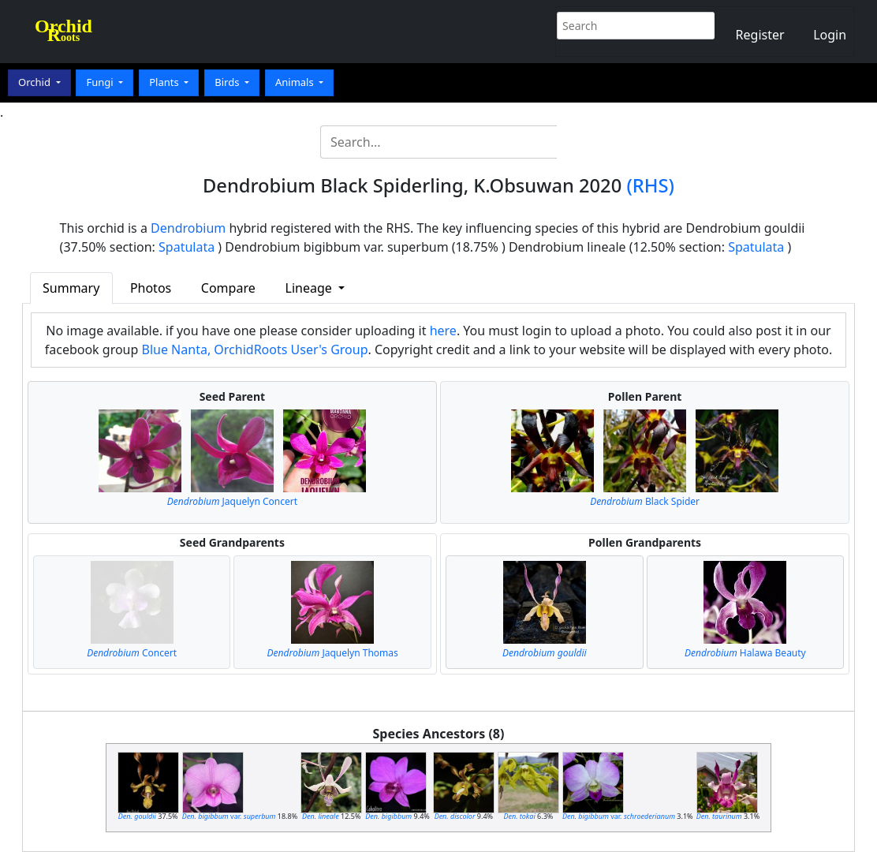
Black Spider (645, 501)
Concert (132, 653)
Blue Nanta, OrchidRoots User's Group (255, 349)
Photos (150, 288)
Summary (71, 288)
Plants (165, 82)
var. (229, 816)
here (443, 330)
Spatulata (187, 247)
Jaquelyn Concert (232, 501)
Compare (228, 288)
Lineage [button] (310, 288)
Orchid (35, 82)
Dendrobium (188, 228)
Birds (228, 82)
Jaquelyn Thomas (332, 653)
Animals (295, 82)
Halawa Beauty (745, 653)
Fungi (101, 82)
